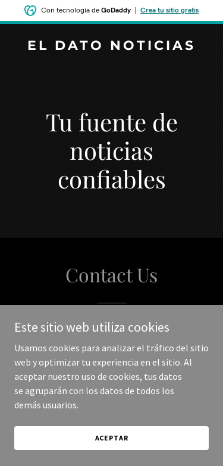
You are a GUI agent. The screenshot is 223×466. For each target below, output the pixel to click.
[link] (111, 46)
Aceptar (111, 437)
